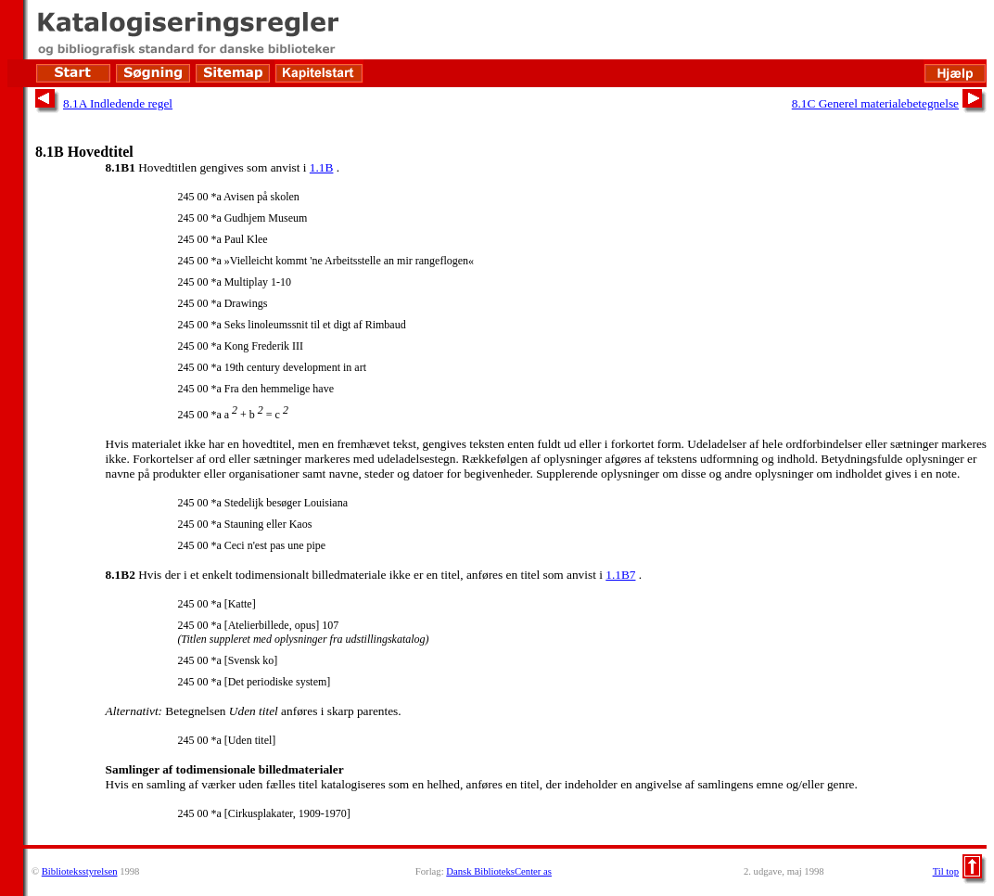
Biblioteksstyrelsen (80, 871)
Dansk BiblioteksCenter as (499, 871)
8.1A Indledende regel (117, 103)
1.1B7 (620, 575)
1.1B (322, 167)
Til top (946, 871)
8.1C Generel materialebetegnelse (875, 103)
